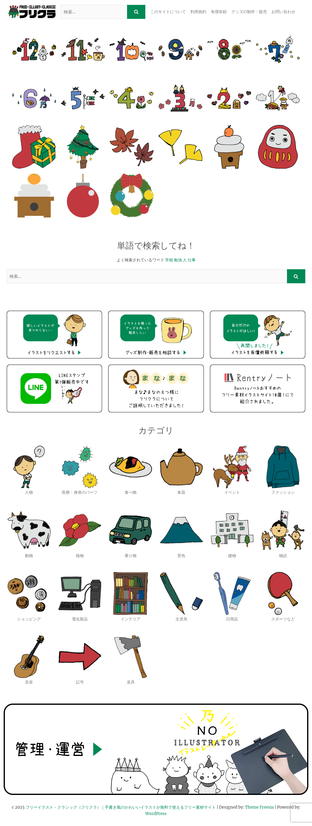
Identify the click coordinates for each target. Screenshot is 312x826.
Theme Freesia (259, 807)
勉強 (178, 260)
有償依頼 (219, 11)
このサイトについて (168, 11)
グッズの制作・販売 (249, 11)
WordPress (156, 813)
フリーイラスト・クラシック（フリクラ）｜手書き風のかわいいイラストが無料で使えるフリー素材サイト (121, 807)
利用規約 (198, 11)
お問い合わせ (283, 11)
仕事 (192, 260)
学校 (169, 260)
